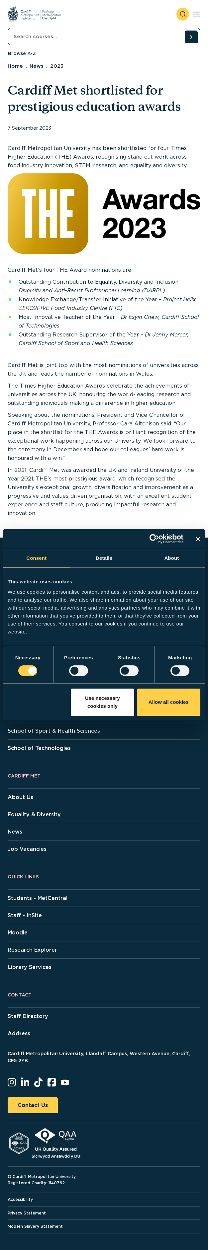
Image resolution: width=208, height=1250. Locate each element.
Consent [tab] (36, 558)
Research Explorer (32, 950)
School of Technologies (39, 748)
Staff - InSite (25, 915)
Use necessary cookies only (102, 702)
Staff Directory (28, 1016)
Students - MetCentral (37, 898)
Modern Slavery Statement (35, 1226)
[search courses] (191, 37)
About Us (20, 797)
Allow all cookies (169, 702)
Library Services (30, 967)
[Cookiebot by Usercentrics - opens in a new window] (154, 539)
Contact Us (33, 1105)
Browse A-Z (22, 53)
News (37, 66)
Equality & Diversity (34, 814)
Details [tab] (104, 558)
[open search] (182, 14)
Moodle (18, 932)
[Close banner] (198, 539)
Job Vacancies (27, 849)
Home (15, 66)
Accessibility (20, 1199)
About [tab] (171, 558)
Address (19, 1033)
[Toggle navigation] (196, 14)
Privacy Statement (27, 1213)
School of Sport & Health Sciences (54, 731)
